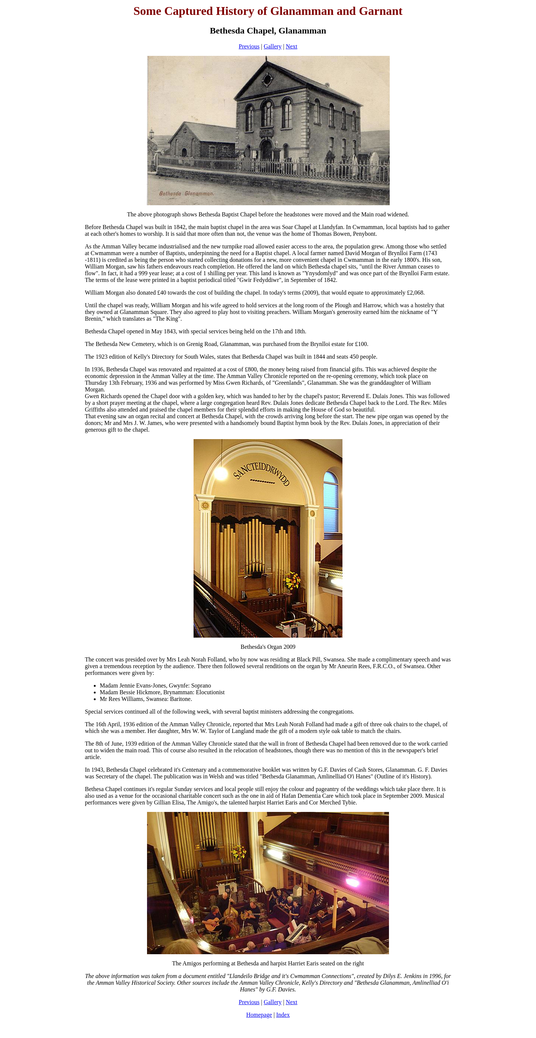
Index (283, 1015)
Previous (249, 46)
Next (291, 46)
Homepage (259, 1015)
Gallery (272, 46)
